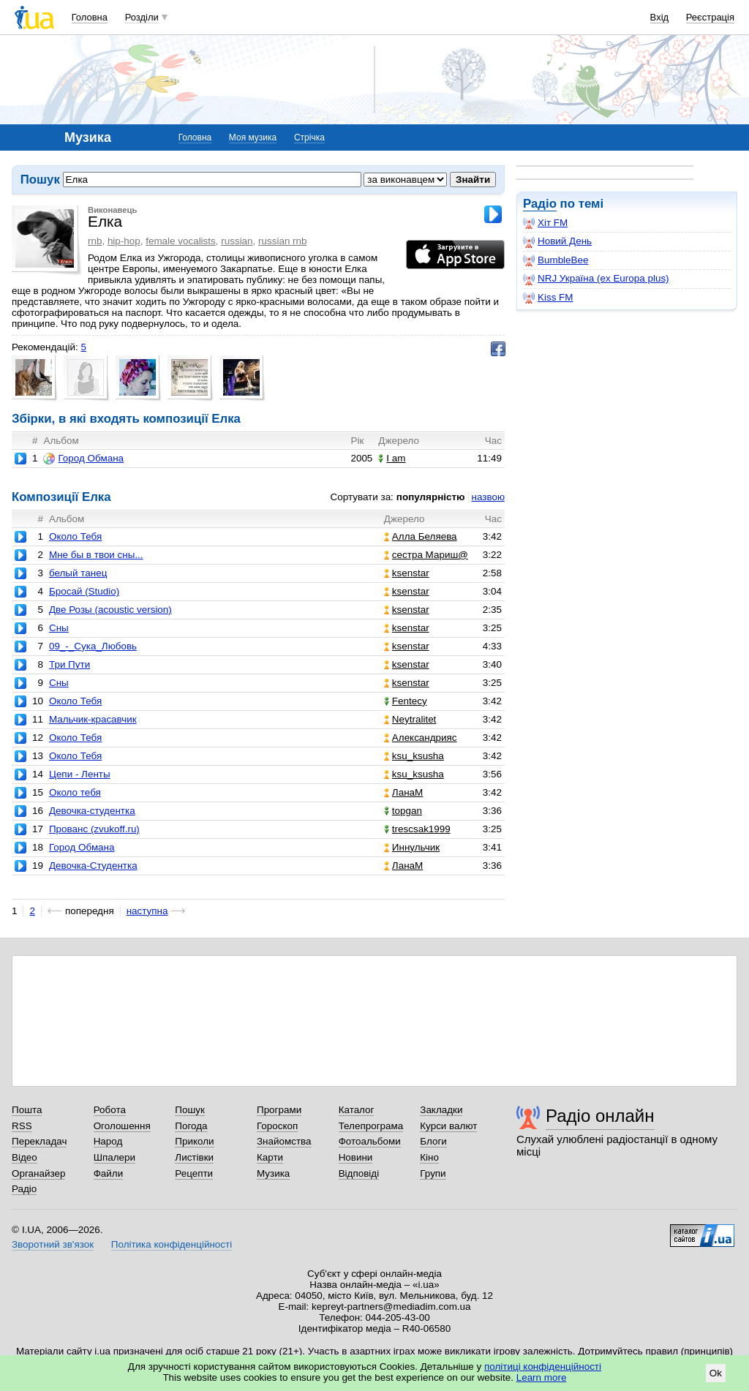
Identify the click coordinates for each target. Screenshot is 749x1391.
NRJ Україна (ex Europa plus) (596, 278)
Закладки (441, 1109)
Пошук (190, 1109)
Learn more (541, 1377)
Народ (108, 1141)
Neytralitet (410, 719)
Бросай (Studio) (84, 591)
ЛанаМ (403, 792)
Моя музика (252, 137)
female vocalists (181, 240)
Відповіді (359, 1173)
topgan (403, 810)
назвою (488, 496)
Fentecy (405, 701)
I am (391, 458)
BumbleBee (555, 260)
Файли (109, 1173)
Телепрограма (371, 1125)
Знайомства (284, 1141)
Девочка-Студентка (93, 865)
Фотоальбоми (370, 1141)
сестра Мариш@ (426, 554)
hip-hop (124, 240)
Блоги (433, 1141)
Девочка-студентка (92, 810)
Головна (90, 17)
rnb (95, 240)
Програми (279, 1109)
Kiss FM (548, 298)
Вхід (659, 17)
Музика (273, 1173)
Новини (356, 1157)
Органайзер (38, 1173)
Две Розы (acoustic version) (110, 609)
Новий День (557, 241)
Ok (716, 1373)
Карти (270, 1157)
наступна (147, 910)
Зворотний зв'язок (53, 1244)
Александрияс (420, 737)
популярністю (430, 496)
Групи (432, 1173)
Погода (191, 1125)
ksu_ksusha (414, 755)
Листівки (194, 1157)
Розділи (142, 17)
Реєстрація (710, 17)
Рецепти (194, 1173)
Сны (59, 627)
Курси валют (448, 1125)
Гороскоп (277, 1125)
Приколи (194, 1141)
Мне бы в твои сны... (96, 554)
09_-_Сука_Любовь (93, 646)
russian (236, 240)
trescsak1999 (417, 828)
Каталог (356, 1109)
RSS (22, 1125)
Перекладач (39, 1141)
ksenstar (406, 573)
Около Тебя (75, 536)
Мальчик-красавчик (93, 719)
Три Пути (69, 664)
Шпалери (114, 1157)
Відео (24, 1157)
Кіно (429, 1157)
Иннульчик (412, 847)
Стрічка (309, 137)
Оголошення (122, 1125)
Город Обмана (83, 458)
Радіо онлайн (600, 1116)
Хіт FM (545, 223)
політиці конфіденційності (542, 1366)
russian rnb (282, 240)
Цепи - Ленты (79, 774)
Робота (110, 1109)
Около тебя (75, 792)
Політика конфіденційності (171, 1244)
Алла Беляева (420, 536)
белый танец (78, 573)
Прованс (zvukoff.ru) (94, 828)
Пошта (27, 1109)
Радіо (540, 204)
